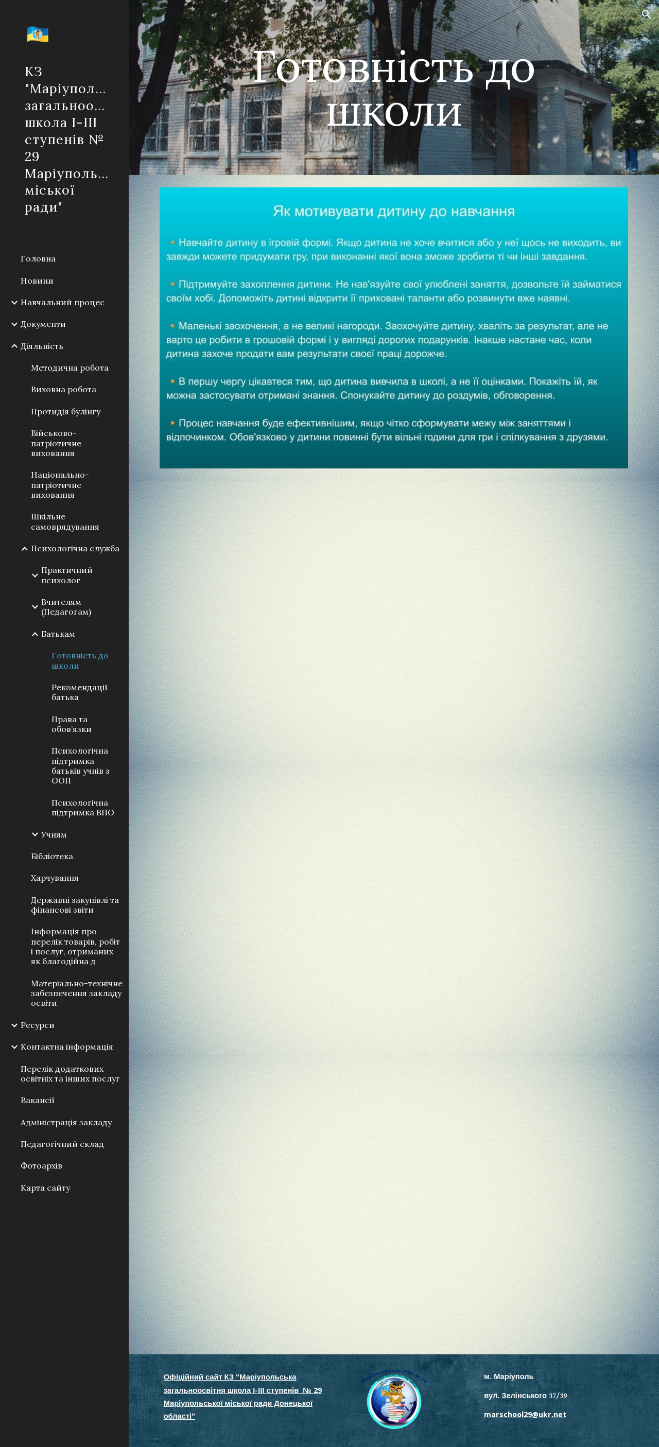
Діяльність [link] (42, 346)
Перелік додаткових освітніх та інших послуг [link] (70, 1074)
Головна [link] (38, 258)
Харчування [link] (55, 878)
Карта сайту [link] (45, 1187)
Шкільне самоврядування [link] (65, 521)
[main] (393, 88)
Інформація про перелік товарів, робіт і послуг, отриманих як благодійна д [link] (75, 946)
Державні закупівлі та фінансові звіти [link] (75, 905)
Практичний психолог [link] (67, 575)
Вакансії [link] (38, 1100)
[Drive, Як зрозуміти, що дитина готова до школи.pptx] (394, 909)
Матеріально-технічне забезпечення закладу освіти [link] (77, 993)
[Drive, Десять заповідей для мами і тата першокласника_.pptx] (394, 622)
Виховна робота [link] (63, 389)
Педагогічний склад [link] (62, 1144)
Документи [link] (43, 324)
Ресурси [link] (38, 1025)
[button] (646, 14)
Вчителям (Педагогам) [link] (66, 607)
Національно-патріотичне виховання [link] (60, 484)
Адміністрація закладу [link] (66, 1122)
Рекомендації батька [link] (79, 692)
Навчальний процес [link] (63, 302)
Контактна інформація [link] (67, 1046)
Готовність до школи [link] (80, 660)
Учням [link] (54, 834)
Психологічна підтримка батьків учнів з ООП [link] (80, 765)
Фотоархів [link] (41, 1165)
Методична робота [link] (70, 367)
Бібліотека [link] (52, 856)
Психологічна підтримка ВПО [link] (82, 807)
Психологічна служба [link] (75, 548)
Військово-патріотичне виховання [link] (56, 443)
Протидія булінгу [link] (65, 411)
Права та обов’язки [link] (71, 724)
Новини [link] (37, 280)
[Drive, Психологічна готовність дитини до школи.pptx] (394, 1204)
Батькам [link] (58, 634)
